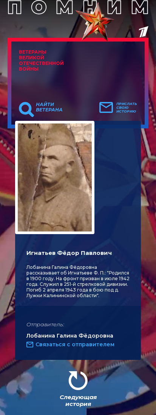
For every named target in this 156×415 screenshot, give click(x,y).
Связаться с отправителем (75, 344)
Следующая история (78, 400)
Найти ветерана (49, 107)
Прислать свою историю (126, 107)
